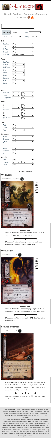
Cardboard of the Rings (9, 411)
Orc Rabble (6, 175)
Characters (41, 14)
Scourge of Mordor (10, 327)
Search (7, 14)
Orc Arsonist (7, 251)
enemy (29, 242)
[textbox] (17, 26)
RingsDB (7, 415)
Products (17, 14)
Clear (15, 33)
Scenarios (29, 14)
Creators (21, 17)
